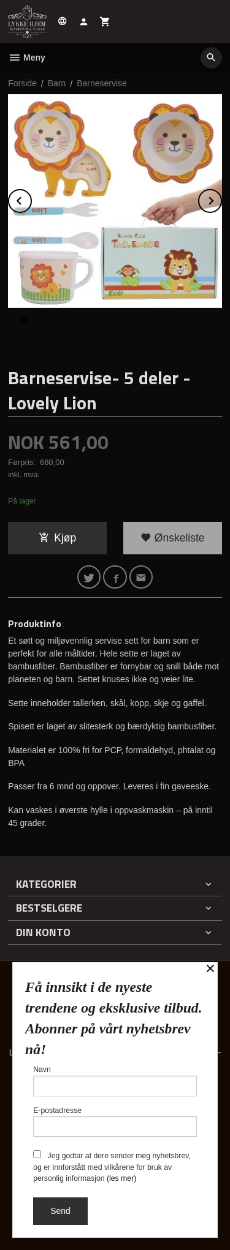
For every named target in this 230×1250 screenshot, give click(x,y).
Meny (26, 57)
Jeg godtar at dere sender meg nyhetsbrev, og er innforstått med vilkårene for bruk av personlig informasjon (112, 1166)
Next (221, 198)
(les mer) (121, 1178)
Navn (115, 1080)
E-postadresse (115, 1121)
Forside (22, 83)
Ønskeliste (172, 538)
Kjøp (57, 538)
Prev (31, 198)
